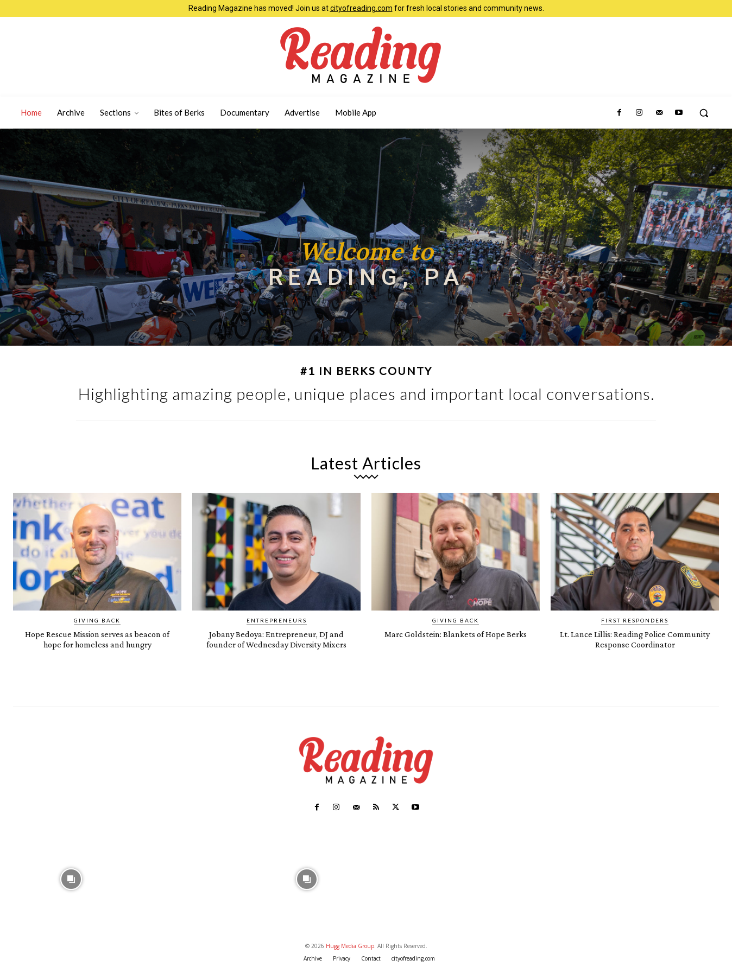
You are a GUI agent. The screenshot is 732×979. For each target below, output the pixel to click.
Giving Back (97, 620)
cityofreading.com (361, 8)
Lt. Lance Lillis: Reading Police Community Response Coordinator (635, 639)
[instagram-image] (71, 888)
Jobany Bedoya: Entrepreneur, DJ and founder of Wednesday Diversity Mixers (277, 644)
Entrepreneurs (277, 620)
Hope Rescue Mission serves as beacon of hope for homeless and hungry (97, 644)
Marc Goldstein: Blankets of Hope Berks (455, 639)
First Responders (634, 620)
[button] (704, 113)
